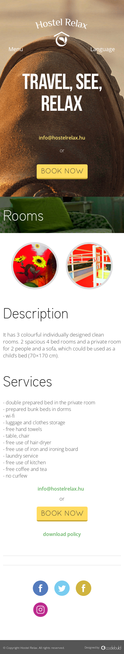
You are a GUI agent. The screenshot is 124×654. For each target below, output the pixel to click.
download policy (62, 534)
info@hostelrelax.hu (62, 137)
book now (62, 171)
